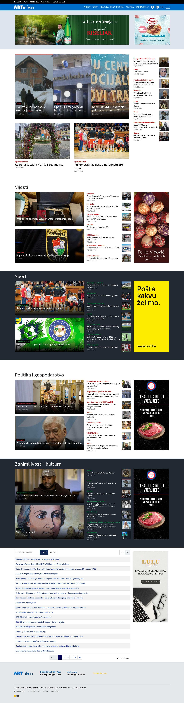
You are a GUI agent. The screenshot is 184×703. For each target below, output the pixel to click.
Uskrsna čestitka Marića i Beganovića (39, 164)
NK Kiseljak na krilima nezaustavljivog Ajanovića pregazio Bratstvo (103, 327)
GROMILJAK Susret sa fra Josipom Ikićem (144, 136)
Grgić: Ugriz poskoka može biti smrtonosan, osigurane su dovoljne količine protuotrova (101, 525)
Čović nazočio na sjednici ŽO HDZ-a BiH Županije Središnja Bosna (43, 564)
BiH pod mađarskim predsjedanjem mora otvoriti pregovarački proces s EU (47, 588)
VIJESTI (87, 7)
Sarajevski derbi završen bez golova (102, 295)
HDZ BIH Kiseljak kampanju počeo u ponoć (33, 617)
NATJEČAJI (17, 2)
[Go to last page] (79, 657)
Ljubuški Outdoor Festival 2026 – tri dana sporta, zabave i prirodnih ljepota (103, 338)
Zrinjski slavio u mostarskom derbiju (102, 347)
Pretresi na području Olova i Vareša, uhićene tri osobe (44, 218)
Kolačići (45, 691)
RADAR (25, 2)
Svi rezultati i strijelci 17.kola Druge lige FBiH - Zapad (43, 344)
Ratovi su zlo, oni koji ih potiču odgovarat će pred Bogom (99, 426)
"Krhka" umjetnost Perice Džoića (144, 104)
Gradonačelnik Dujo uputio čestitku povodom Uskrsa (101, 436)
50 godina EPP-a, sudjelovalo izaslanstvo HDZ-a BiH (38, 559)
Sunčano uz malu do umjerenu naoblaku (103, 248)
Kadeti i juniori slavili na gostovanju (31, 631)
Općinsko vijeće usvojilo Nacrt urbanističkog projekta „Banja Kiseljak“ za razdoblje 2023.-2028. (56, 569)
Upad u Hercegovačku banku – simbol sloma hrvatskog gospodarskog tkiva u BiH (70, 108)
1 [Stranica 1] (59, 657)
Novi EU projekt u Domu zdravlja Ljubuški (100, 416)
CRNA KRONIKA (116, 7)
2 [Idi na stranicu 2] (63, 657)
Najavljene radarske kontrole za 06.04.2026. (100, 238)
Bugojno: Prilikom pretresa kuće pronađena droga (42, 255)
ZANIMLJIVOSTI (142, 7)
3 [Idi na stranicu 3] (67, 657)
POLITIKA (130, 7)
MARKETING (45, 2)
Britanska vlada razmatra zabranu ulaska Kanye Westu (146, 62)
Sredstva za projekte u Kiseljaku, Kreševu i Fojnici (37, 573)
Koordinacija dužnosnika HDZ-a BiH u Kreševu (35, 651)
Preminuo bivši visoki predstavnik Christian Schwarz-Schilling (143, 94)
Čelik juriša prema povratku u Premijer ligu (103, 307)
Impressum (55, 691)
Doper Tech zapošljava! (26, 602)
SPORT (95, 7)
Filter (44, 552)
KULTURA (105, 7)
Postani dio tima (100, 673)
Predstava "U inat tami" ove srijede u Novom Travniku (102, 536)
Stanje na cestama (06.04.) (98, 227)
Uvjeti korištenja (19, 691)
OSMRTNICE (34, 2)
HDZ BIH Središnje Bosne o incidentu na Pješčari (36, 627)
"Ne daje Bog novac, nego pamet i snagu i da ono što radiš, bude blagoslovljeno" (50, 578)
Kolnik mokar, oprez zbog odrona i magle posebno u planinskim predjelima (47, 646)
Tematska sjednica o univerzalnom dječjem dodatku (101, 405)
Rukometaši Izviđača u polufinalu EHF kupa (99, 166)
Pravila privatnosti (34, 691)
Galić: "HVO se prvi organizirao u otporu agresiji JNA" (146, 126)
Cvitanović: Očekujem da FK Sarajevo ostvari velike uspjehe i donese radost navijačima (53, 593)
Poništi (53, 552)
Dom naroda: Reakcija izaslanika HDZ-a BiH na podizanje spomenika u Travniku (49, 598)
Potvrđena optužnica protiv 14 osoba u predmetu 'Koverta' (103, 197)
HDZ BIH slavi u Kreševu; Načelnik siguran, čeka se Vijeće (40, 622)
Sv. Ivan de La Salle (142, 72)
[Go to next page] (76, 657)
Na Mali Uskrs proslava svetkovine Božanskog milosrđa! (101, 515)
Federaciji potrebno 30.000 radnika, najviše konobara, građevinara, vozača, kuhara (51, 607)
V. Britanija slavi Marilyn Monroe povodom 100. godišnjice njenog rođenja (100, 505)
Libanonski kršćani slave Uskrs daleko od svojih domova (144, 83)
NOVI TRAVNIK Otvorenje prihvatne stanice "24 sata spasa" (109, 108)
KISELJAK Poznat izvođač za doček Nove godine (36, 641)
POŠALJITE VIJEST (58, 2)
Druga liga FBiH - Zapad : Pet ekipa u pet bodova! (102, 286)
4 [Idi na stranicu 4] (71, 657)
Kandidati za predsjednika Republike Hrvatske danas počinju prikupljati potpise (49, 636)
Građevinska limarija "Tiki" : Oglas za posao (34, 612)
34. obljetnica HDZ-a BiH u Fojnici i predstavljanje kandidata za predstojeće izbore (50, 583)
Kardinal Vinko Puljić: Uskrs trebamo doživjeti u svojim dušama (102, 447)
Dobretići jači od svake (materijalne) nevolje (31, 108)
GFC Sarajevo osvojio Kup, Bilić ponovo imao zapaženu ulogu (103, 317)
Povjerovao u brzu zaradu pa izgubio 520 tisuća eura (102, 207)
